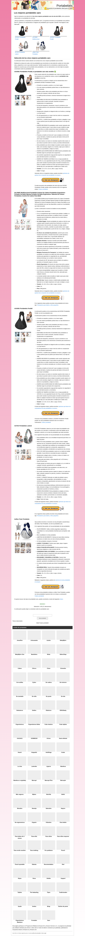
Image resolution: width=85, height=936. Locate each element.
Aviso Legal (43, 933)
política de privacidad (36, 933)
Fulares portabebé (43, 189)
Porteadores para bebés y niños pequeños (47, 305)
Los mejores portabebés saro (27, 13)
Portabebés (65, 5)
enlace (61, 599)
